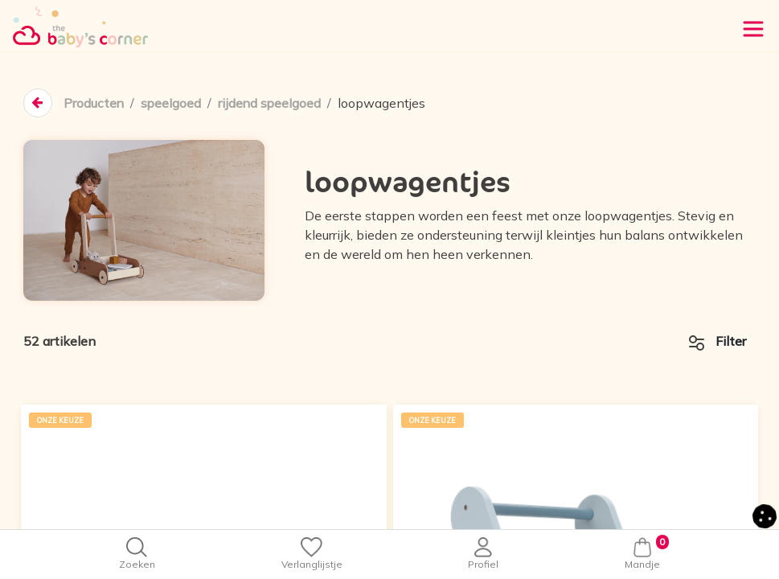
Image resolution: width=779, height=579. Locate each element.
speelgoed (172, 103)
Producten (94, 103)
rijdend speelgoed (271, 103)
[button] (764, 515)
